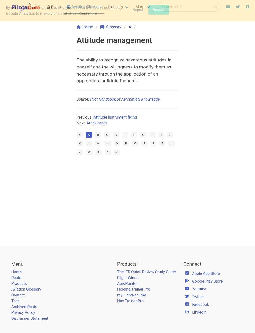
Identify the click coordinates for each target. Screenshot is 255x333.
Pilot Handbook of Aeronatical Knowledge (125, 99)
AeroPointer (127, 283)
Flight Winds (128, 277)
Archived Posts (24, 306)
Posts (16, 277)
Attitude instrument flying (115, 117)
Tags (15, 301)
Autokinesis (96, 123)
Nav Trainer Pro (130, 301)
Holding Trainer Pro (133, 289)
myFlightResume (131, 295)
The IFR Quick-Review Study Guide (146, 272)
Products (19, 283)
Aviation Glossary (26, 289)
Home (16, 272)
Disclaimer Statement (29, 318)
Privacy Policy (23, 312)
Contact (18, 295)
